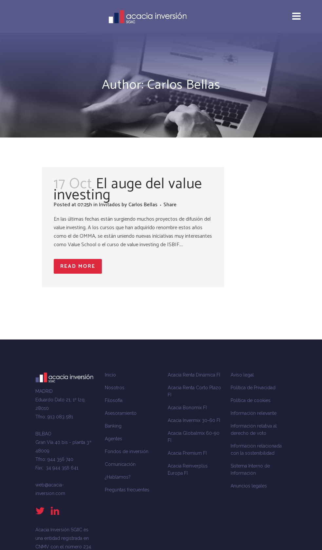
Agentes (113, 438)
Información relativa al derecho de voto (254, 429)
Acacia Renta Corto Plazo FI (194, 391)
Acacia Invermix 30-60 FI (194, 420)
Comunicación (120, 464)
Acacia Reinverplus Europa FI (188, 469)
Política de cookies (251, 400)
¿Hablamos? (118, 477)
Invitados (109, 204)
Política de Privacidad (253, 387)
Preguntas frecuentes (127, 489)
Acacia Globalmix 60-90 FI (193, 437)
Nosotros (114, 387)
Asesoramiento (121, 413)
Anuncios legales (249, 485)
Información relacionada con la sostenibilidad (256, 449)
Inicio (110, 374)
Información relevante (253, 413)
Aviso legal (242, 374)
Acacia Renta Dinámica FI (194, 374)
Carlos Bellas (143, 204)
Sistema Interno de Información (250, 469)
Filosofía (114, 400)
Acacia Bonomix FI (187, 407)
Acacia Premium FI (187, 453)
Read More (77, 266)
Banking (113, 426)
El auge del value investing (128, 189)
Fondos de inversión (126, 451)
